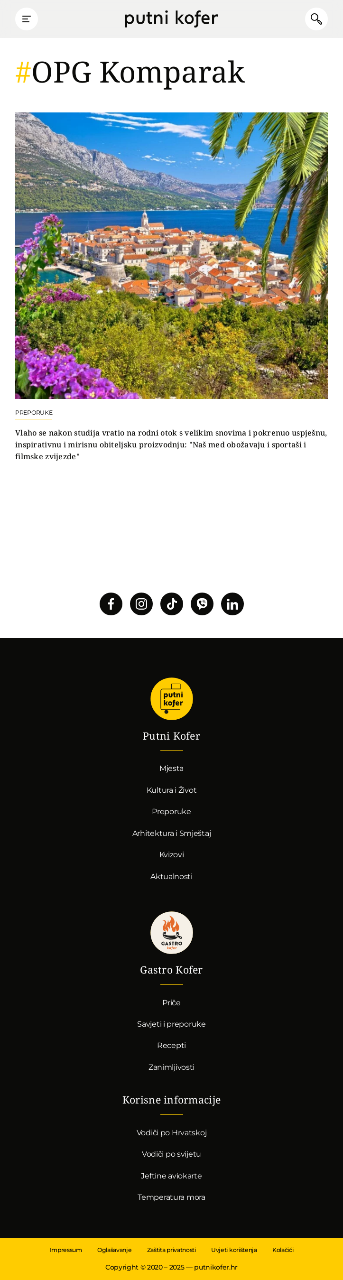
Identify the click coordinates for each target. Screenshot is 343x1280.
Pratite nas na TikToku (171, 604)
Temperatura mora (171, 1197)
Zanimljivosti (171, 1067)
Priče (171, 1002)
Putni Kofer (171, 19)
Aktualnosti (171, 876)
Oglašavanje (114, 1249)
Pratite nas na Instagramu (141, 604)
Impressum (66, 1249)
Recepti (171, 1045)
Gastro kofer (171, 932)
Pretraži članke (316, 19)
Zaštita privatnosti (171, 1249)
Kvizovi (171, 854)
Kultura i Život (172, 790)
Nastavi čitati (171, 287)
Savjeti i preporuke (171, 1024)
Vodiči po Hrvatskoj (172, 1132)
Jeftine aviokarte (171, 1175)
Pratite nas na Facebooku (111, 604)
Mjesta (171, 768)
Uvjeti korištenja (234, 1249)
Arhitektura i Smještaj (171, 833)
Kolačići (283, 1249)
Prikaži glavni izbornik (26, 19)
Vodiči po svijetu (171, 1154)
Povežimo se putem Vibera (202, 604)
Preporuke (171, 811)
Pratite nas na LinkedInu (232, 604)
